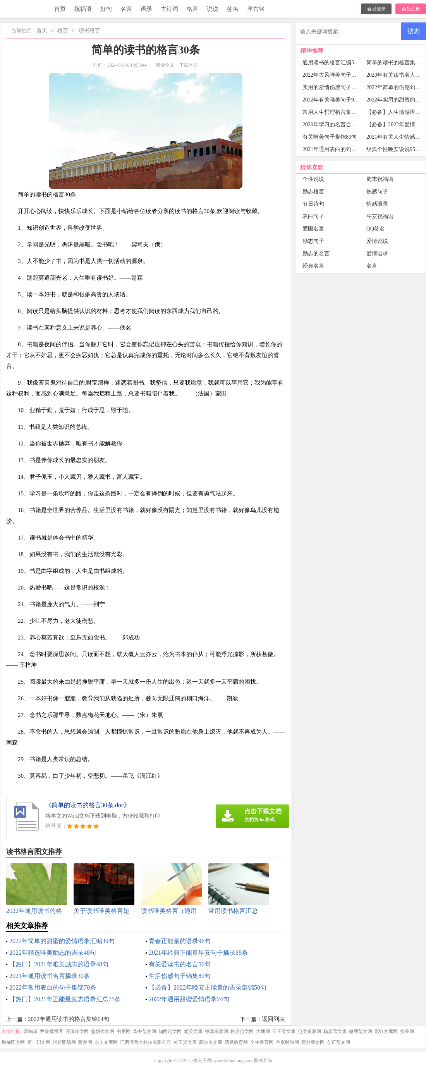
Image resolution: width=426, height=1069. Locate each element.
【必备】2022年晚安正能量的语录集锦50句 (207, 987)
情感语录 (377, 204)
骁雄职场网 (64, 1042)
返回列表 (273, 1019)
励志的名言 (316, 253)
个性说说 (313, 179)
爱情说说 (377, 241)
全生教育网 (261, 1042)
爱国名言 (313, 229)
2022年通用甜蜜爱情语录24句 (189, 999)
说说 (212, 9)
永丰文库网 (106, 1042)
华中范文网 (144, 1031)
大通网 (263, 1031)
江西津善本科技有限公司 (145, 1042)
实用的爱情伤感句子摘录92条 (337, 87)
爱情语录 (377, 253)
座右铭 (256, 9)
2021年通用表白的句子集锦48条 (340, 149)
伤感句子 (377, 191)
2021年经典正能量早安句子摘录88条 (198, 952)
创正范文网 (338, 1042)
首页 (60, 9)
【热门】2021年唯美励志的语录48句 (58, 964)
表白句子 (313, 216)
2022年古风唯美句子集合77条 (337, 75)
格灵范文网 (242, 1031)
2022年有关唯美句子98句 (332, 100)
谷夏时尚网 (287, 1042)
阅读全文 (165, 65)
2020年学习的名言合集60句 (335, 124)
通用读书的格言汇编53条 (332, 62)
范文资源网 (309, 1031)
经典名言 (313, 266)
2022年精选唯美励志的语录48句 (52, 952)
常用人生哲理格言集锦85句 (335, 112)
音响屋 (31, 1031)
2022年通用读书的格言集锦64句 (68, 1019)
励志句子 (313, 241)
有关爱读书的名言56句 (180, 964)
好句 (106, 9)
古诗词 (169, 9)
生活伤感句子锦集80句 (180, 976)
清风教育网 (236, 1042)
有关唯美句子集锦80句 (329, 137)
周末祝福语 (379, 179)
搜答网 (407, 1031)
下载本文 (188, 65)
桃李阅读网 (216, 1031)
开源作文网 (77, 1031)
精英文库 (193, 1031)
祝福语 (83, 9)
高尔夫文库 (210, 1042)
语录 (146, 9)
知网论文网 (170, 1031)
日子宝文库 (283, 1031)
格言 (192, 9)
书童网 (124, 1031)
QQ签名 (375, 229)
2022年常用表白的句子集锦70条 (52, 987)
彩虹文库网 (386, 1031)
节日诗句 (313, 204)
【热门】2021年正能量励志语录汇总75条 (65, 999)
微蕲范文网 (360, 1031)
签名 (233, 9)
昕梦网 (85, 1042)
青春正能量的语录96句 (180, 941)
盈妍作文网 (102, 1031)
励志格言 (313, 191)
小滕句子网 (200, 1060)
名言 (126, 9)
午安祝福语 (379, 216)
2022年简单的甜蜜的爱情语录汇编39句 (62, 941)
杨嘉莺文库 (335, 1031)
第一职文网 (38, 1042)
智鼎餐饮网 (313, 1042)
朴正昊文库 (185, 1042)
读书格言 (89, 31)
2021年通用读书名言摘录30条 (49, 976)
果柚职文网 (13, 1042)
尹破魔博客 (51, 1031)
